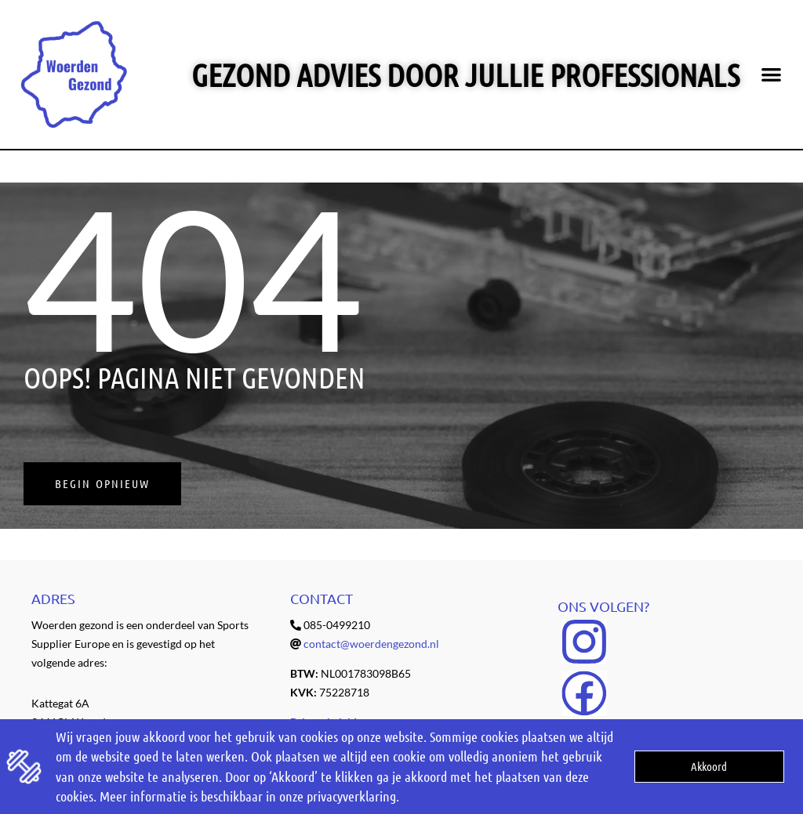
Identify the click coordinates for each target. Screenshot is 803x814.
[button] (771, 75)
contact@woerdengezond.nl (371, 643)
